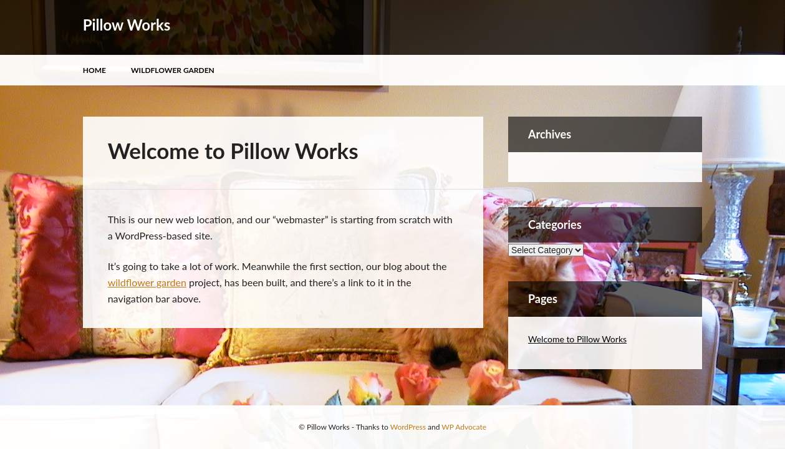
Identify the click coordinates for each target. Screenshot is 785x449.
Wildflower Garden (172, 70)
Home (94, 70)
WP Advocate (463, 427)
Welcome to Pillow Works (577, 339)
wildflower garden (147, 282)
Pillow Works (127, 25)
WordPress (408, 427)
